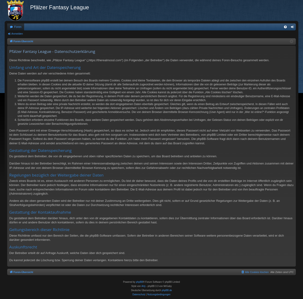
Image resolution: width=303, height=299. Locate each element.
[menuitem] (285, 26)
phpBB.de (167, 290)
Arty (144, 286)
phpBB (139, 282)
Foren (17, 27)
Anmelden (17, 33)
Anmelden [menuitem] (293, 27)
